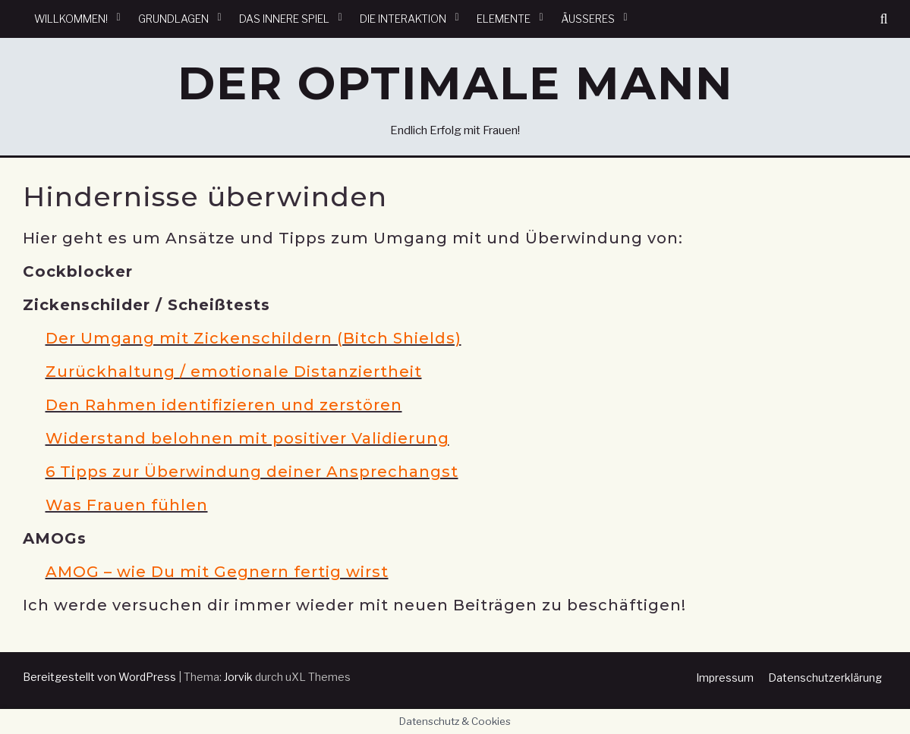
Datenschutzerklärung (825, 677)
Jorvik (238, 676)
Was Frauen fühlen (127, 505)
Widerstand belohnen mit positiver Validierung (247, 438)
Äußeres (588, 18)
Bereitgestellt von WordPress (99, 676)
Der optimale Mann (455, 83)
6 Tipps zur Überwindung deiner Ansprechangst (252, 472)
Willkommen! (71, 18)
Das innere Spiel (284, 18)
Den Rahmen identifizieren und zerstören (224, 405)
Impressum (725, 677)
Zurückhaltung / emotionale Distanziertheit (234, 371)
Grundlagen (173, 18)
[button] (883, 19)
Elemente (504, 18)
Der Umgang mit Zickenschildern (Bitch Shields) (253, 338)
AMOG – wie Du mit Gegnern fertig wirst (217, 572)
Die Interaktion (403, 18)
